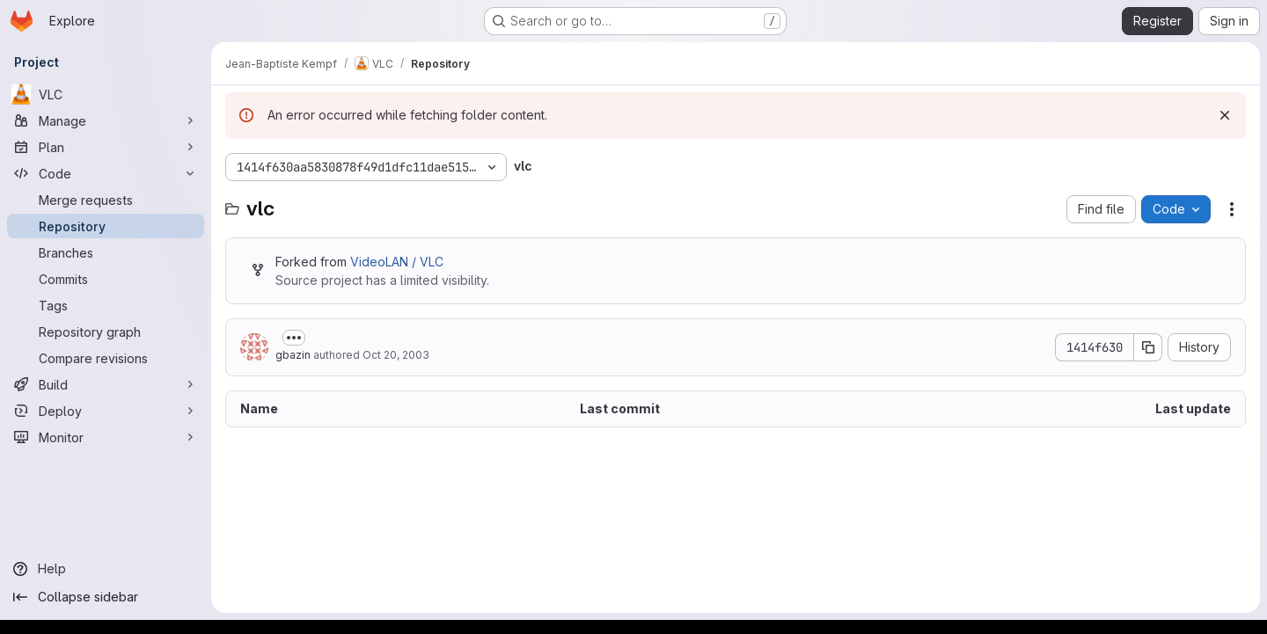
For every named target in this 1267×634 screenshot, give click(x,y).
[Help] (105, 569)
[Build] (105, 384)
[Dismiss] (1224, 115)
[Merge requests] (105, 199)
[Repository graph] (105, 331)
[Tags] (105, 305)
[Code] (105, 173)
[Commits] (105, 278)
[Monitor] (105, 437)
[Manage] (105, 120)
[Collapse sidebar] (105, 597)
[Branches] (105, 252)
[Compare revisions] (105, 358)
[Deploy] (105, 410)
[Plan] (105, 147)
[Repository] (105, 226)
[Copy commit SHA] (1148, 347)
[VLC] (105, 94)
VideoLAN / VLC (396, 261)
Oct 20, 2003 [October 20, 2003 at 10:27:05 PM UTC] (396, 354)
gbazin (293, 354)
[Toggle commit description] (293, 338)
